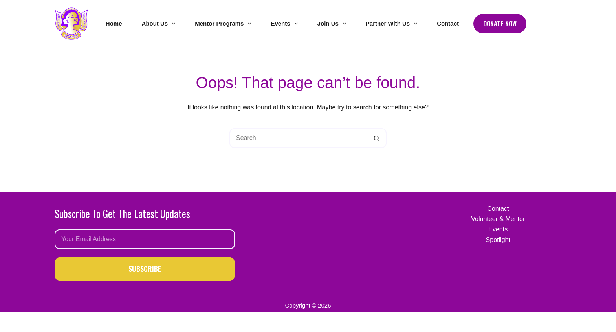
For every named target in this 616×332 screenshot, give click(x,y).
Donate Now (500, 23)
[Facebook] (538, 24)
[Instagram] (548, 24)
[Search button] (377, 138)
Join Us (333, 23)
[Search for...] (298, 138)
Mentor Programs (224, 23)
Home (114, 23)
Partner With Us (393, 23)
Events (286, 23)
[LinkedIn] (557, 24)
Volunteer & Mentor (498, 219)
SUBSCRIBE (144, 269)
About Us (160, 23)
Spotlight (498, 239)
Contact (448, 23)
